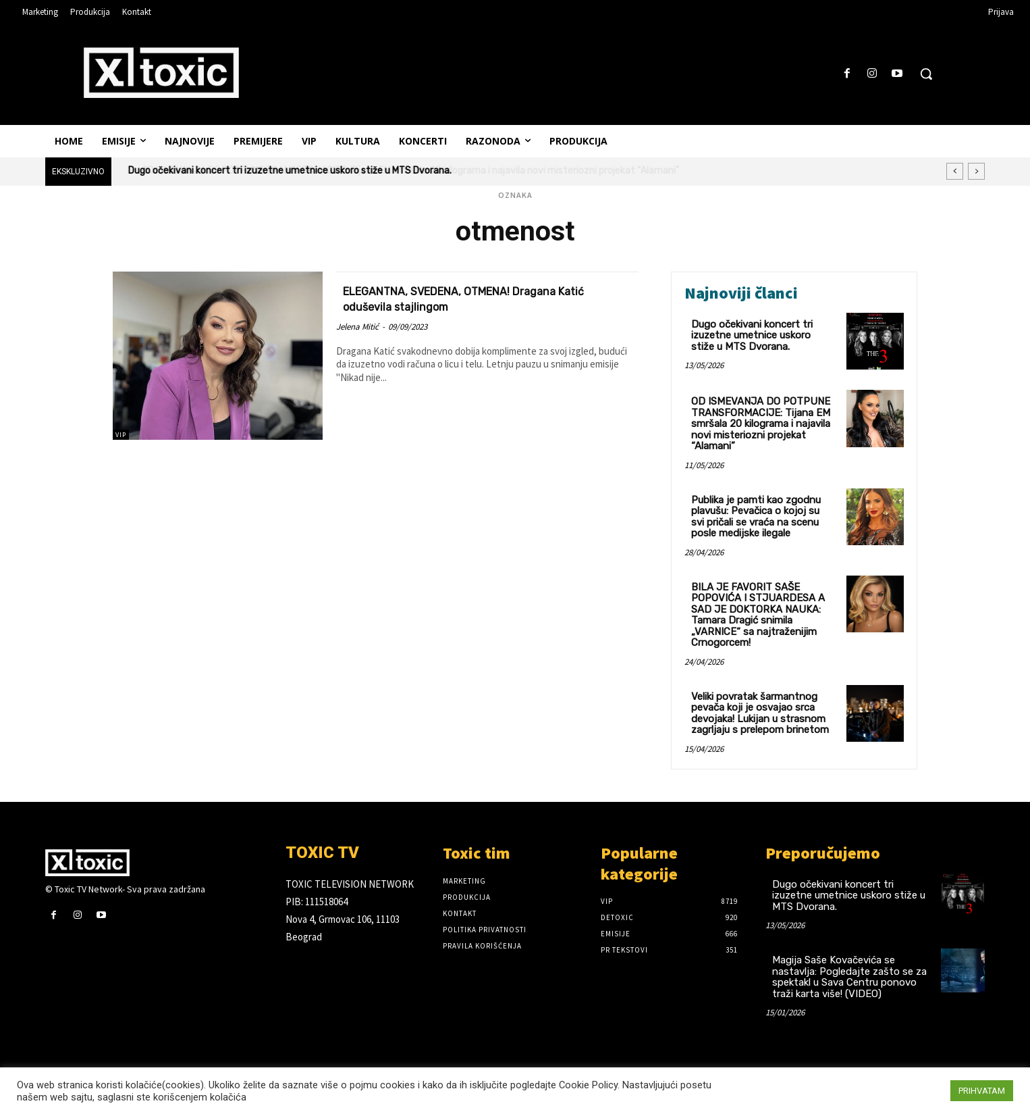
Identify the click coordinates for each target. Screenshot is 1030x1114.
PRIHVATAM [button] (981, 1091)
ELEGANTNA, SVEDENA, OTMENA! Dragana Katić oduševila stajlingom (484, 298)
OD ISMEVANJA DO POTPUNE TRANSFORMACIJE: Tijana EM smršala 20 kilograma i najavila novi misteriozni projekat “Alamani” (397, 170)
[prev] (954, 171)
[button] (926, 73)
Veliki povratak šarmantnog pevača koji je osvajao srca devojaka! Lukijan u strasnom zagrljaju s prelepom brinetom (760, 713)
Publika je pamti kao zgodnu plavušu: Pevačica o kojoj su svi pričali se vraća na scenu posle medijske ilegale (756, 517)
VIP (120, 434)
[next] (976, 171)
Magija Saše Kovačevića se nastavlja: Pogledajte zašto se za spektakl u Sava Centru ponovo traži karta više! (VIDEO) (849, 977)
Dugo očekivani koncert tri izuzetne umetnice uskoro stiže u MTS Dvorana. (752, 335)
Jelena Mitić (357, 326)
